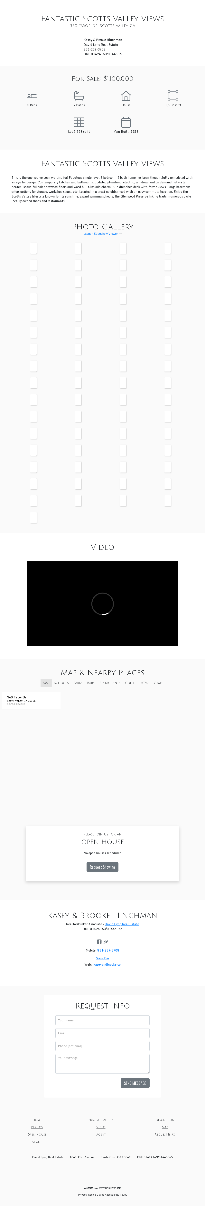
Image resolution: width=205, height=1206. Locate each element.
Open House (156, 5)
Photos (104, 5)
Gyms (158, 683)
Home (26, 5)
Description (81, 5)
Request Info (94, 13)
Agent (178, 5)
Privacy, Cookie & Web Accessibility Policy (102, 1195)
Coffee (130, 683)
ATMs (145, 683)
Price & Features (51, 5)
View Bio (102, 958)
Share (117, 13)
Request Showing (102, 867)
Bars (91, 683)
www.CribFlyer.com (110, 1188)
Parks (77, 683)
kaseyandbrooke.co (107, 964)
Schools (61, 683)
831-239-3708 (108, 950)
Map (136, 5)
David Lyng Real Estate (122, 924)
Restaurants (109, 683)
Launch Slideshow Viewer (100, 234)
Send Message (135, 1083)
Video (122, 5)
